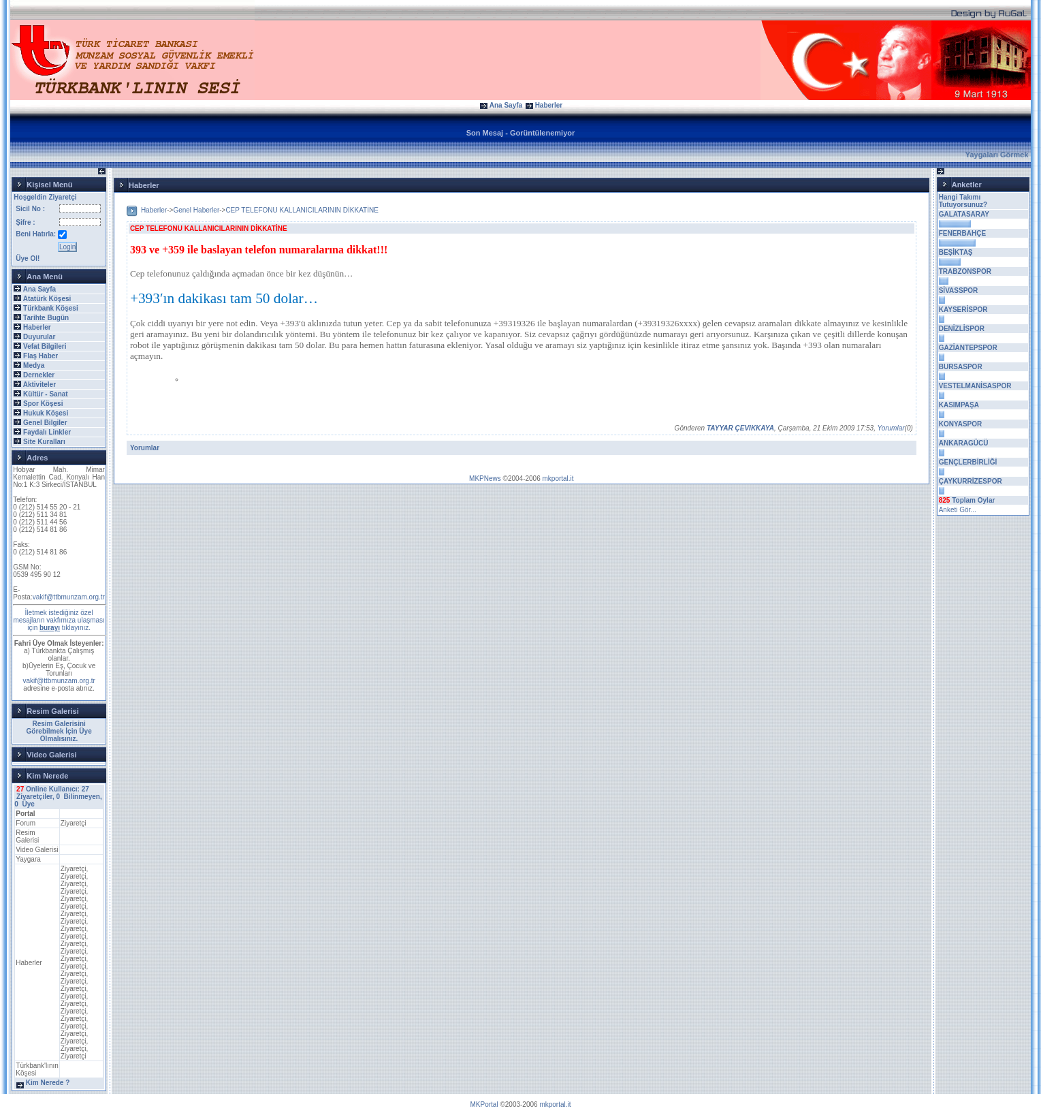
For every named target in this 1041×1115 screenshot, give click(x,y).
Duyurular (39, 337)
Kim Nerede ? (47, 1082)
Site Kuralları (44, 441)
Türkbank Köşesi (50, 308)
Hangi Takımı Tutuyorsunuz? (963, 200)
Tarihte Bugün (46, 317)
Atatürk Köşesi (47, 298)
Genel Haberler (196, 210)
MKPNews (485, 478)
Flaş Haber (40, 356)
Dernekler (38, 375)
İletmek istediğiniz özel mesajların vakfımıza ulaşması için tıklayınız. (59, 620)
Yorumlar (891, 428)
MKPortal (484, 1104)
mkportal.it (557, 478)
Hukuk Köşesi (45, 413)
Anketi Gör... (957, 510)
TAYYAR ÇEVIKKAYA (740, 428)
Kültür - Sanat (45, 394)
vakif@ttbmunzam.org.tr (69, 597)
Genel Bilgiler (45, 422)
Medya (33, 365)
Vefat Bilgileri (44, 346)
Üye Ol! (27, 258)
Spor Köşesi (43, 403)
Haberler (549, 105)
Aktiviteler (39, 384)
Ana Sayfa (506, 105)
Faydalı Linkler (47, 432)
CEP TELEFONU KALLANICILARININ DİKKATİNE (302, 210)
